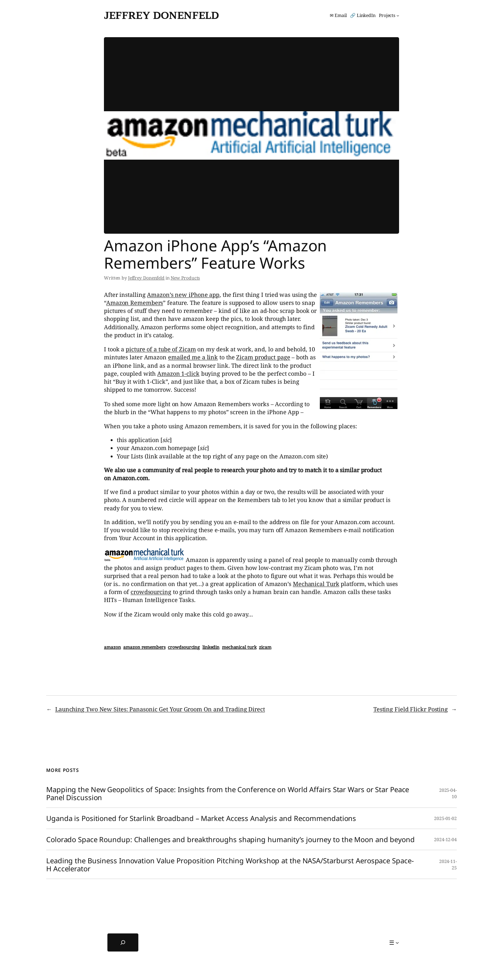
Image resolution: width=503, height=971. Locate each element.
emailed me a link (193, 357)
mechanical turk (239, 647)
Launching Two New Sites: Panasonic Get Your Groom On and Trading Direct (160, 709)
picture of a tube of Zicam (161, 349)
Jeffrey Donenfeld (161, 15)
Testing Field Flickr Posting (410, 709)
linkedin (210, 647)
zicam (265, 647)
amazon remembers (144, 647)
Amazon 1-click (178, 373)
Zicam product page (263, 357)
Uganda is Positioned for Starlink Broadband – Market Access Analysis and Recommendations (201, 818)
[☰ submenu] (394, 942)
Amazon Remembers (134, 302)
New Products (185, 278)
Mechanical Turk (316, 584)
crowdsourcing (151, 592)
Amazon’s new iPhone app (183, 294)
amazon (112, 647)
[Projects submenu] (389, 15)
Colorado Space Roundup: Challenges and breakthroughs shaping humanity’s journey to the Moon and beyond (230, 839)
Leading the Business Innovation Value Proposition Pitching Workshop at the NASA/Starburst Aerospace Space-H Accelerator (229, 865)
